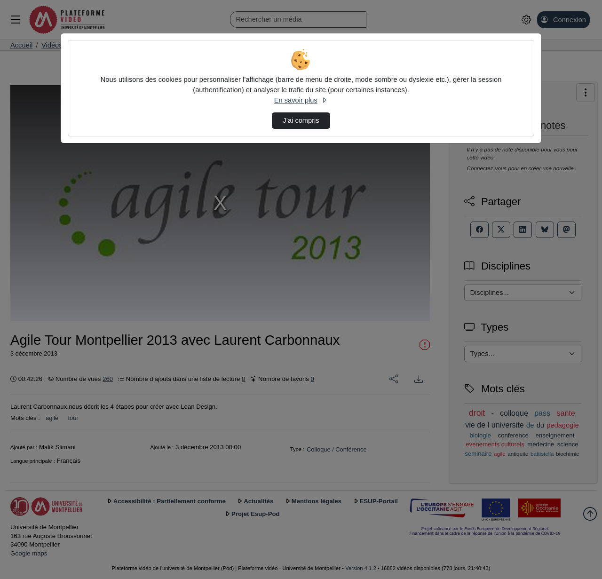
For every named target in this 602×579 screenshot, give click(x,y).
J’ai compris (301, 120)
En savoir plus (301, 100)
